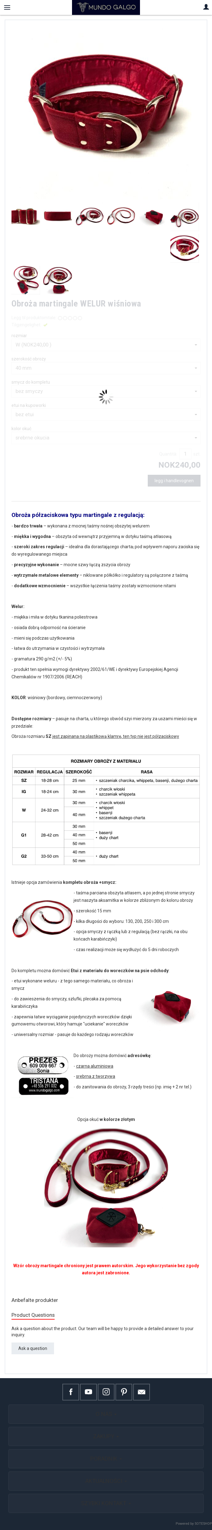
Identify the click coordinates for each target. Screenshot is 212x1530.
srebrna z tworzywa (95, 1076)
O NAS (106, 1414)
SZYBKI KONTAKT (106, 1503)
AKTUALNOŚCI (106, 1481)
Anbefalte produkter (34, 1300)
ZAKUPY (106, 1436)
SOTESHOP (203, 1524)
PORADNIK (106, 1458)
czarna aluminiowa (94, 1066)
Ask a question (32, 1348)
